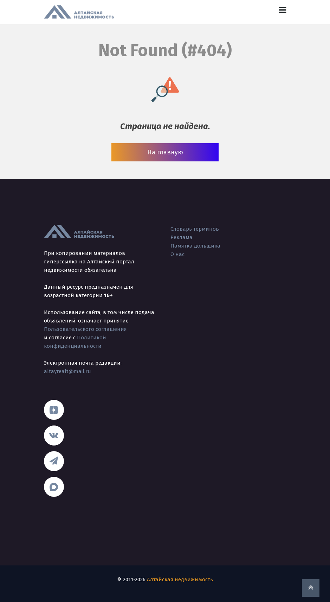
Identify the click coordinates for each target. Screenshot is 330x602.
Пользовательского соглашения (85, 329)
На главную (165, 152)
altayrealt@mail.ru (67, 371)
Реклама (181, 237)
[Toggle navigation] (282, 10)
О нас (177, 254)
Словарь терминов (194, 229)
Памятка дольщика (195, 246)
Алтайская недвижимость (180, 579)
